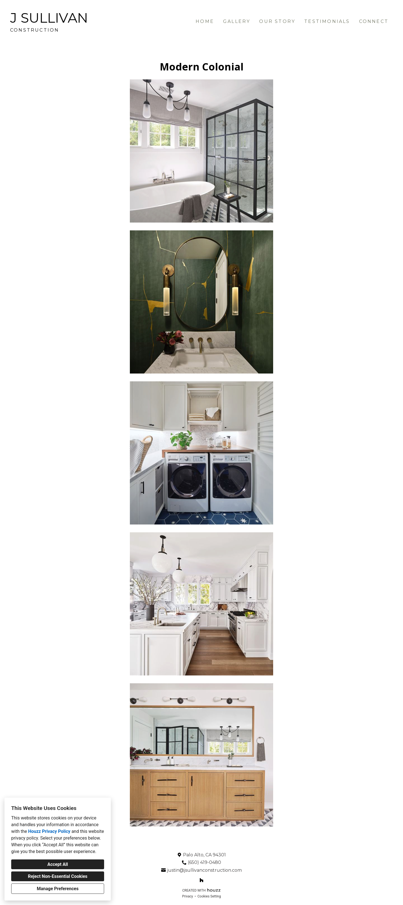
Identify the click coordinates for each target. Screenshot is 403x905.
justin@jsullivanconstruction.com (204, 870)
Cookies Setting (209, 896)
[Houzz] (201, 880)
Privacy (187, 896)
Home (205, 21)
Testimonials (327, 21)
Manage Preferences (57, 888)
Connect (373, 21)
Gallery (236, 21)
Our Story (277, 21)
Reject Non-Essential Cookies (58, 876)
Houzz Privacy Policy (49, 831)
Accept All (57, 864)
